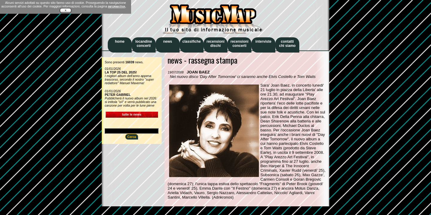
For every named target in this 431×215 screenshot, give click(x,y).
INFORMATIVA (116, 6)
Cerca (131, 137)
